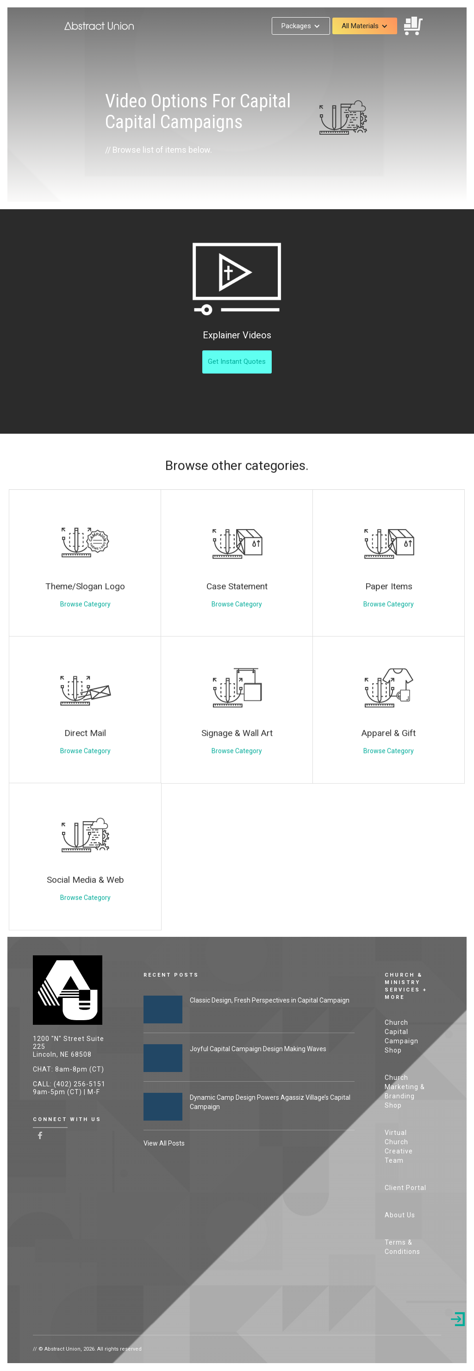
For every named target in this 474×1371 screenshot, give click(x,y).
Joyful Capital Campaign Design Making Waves (258, 1049)
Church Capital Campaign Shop (401, 1036)
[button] (301, 26)
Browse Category (85, 626)
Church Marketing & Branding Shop (405, 1091)
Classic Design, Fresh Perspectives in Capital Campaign (269, 1000)
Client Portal (405, 1187)
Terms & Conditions (402, 1247)
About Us (400, 1215)
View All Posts (164, 1143)
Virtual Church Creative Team (399, 1146)
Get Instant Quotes (237, 361)
